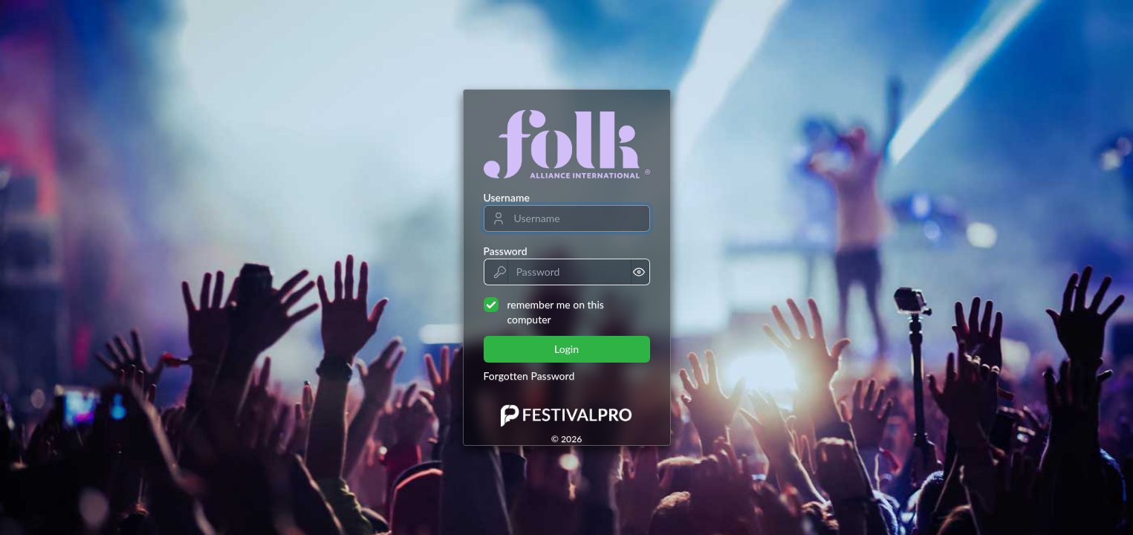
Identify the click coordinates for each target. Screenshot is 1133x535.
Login (566, 349)
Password (505, 250)
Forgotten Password (529, 375)
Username (507, 197)
